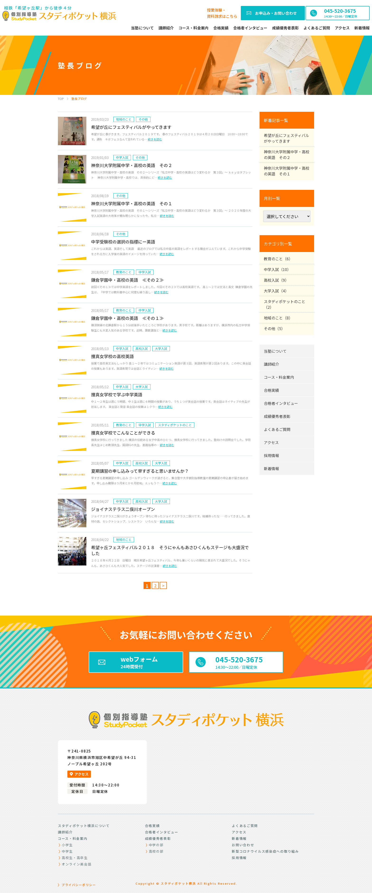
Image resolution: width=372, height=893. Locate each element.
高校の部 (156, 851)
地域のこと (123, 119)
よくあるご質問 (277, 429)
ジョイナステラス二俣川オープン (123, 509)
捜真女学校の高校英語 (112, 356)
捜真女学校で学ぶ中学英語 (116, 394)
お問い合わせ (243, 844)
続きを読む (155, 139)
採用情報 (271, 455)
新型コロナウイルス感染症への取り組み (265, 851)
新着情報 (271, 468)
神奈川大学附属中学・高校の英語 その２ (131, 165)
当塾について (275, 351)
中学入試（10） (277, 269)
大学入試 (161, 348)
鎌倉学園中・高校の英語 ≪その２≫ (127, 280)
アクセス (271, 442)
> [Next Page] (163, 586)
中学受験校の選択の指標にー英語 (123, 241)
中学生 (67, 851)
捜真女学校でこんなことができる (123, 433)
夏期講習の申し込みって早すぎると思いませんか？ (140, 471)
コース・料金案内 (279, 377)
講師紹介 (271, 364)
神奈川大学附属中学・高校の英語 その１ (131, 203)
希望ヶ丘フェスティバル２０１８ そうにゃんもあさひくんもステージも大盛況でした (170, 550)
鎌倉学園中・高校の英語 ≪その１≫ (127, 318)
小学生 (67, 844)
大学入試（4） (276, 291)
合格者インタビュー (281, 403)
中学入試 (122, 157)
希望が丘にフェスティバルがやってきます (131, 127)
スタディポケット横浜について (84, 825)
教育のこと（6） (278, 259)
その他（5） (274, 328)
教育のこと (123, 272)
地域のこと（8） (278, 318)
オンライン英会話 (76, 864)
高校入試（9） (276, 280)
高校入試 (141, 348)
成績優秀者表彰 (277, 416)
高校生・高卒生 (75, 857)
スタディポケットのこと (175, 425)
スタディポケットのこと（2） (284, 304)
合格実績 (271, 390)
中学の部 (156, 844)
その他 (143, 119)
